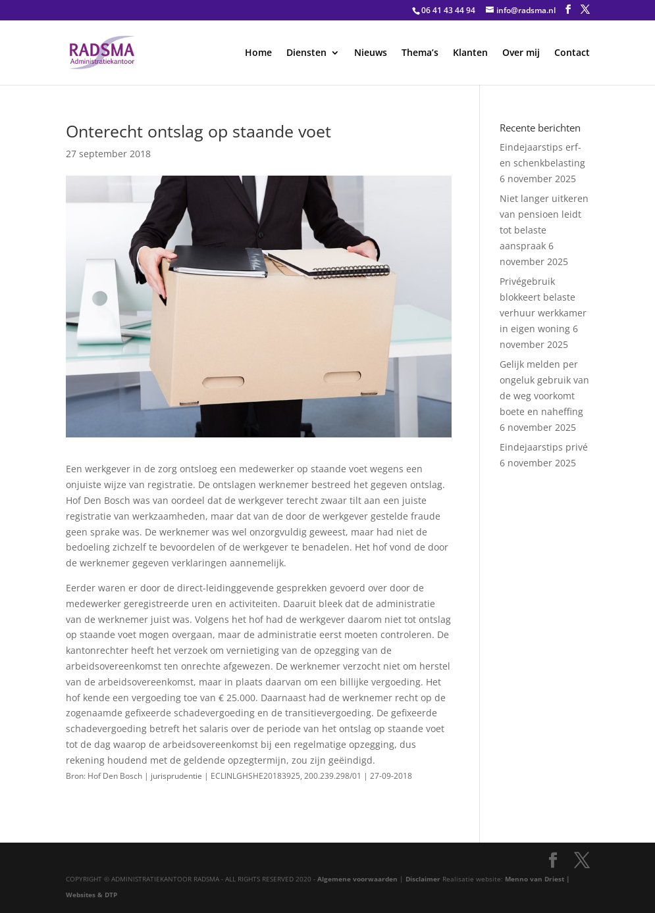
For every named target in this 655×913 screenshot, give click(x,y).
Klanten (470, 53)
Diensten (306, 53)
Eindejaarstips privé (544, 447)
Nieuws (370, 53)
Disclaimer (423, 878)
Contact (572, 53)
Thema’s (420, 53)
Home (258, 53)
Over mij (521, 53)
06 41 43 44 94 (448, 10)
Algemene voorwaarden (357, 878)
